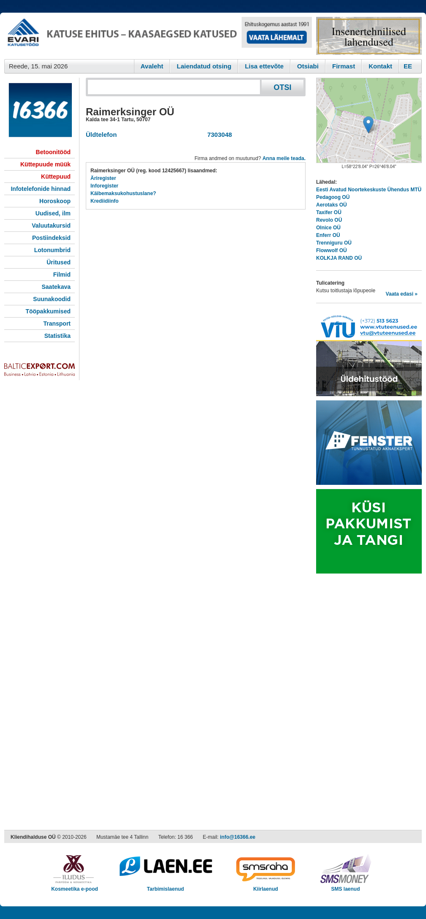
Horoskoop (55, 201)
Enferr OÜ (328, 235)
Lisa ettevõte (264, 66)
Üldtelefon (101, 134)
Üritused (58, 262)
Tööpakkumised (48, 311)
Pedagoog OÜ (333, 197)
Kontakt (380, 66)
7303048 (218, 134)
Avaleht (152, 66)
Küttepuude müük (45, 164)
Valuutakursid (51, 225)
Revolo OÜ (329, 220)
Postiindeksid (51, 237)
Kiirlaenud (265, 886)
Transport (57, 323)
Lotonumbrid (52, 250)
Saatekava (56, 286)
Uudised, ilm (53, 213)
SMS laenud (345, 886)
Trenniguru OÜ (334, 243)
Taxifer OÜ (328, 212)
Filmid (62, 274)
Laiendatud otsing (204, 66)
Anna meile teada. (284, 158)
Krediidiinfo (104, 201)
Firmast (343, 66)
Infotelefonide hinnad (41, 188)
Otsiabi (308, 66)
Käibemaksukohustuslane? (123, 193)
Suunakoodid (52, 299)
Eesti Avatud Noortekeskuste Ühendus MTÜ (368, 190)
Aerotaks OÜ (331, 205)
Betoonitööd (53, 152)
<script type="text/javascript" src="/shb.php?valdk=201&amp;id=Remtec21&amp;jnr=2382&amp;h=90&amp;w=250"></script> (369, 36)
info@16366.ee (238, 837)
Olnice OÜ (328, 228)
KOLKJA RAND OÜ (339, 258)
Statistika (57, 335)
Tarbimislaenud (165, 886)
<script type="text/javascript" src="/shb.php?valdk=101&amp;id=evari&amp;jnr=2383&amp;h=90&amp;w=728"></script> (158, 36)
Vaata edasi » (402, 294)
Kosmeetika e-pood (74, 886)
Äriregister (103, 178)
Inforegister (104, 186)
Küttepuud (56, 176)
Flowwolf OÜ (331, 250)
